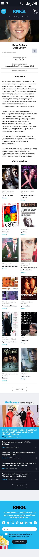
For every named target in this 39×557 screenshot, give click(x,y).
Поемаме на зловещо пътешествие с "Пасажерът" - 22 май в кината (16, 475)
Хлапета (5, 232)
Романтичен (6, 303)
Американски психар (10, 266)
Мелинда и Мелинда (9, 306)
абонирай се (19, 542)
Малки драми (25, 376)
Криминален (10, 193)
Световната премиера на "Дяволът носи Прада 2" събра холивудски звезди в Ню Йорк (19, 432)
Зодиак (4, 378)
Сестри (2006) (7, 195)
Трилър (12, 191)
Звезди (18, 17)
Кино (3, 447)
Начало (11, 17)
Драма (32, 191)
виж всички (19, 486)
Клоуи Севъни (26, 17)
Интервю (5, 458)
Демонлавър (25, 306)
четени (15, 402)
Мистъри (23, 303)
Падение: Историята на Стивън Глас (29, 269)
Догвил (23, 232)
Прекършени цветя (9, 342)
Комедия (26, 191)
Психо (4, 193)
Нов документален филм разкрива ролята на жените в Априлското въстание (19, 464)
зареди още (19, 389)
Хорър (7, 191)
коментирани (27, 402)
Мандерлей (25, 340)
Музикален (24, 193)
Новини (4, 479)
